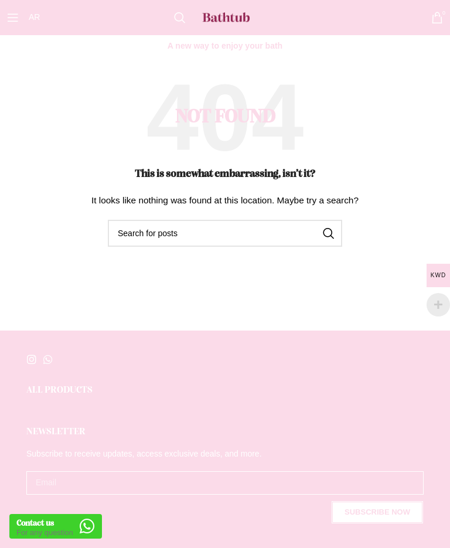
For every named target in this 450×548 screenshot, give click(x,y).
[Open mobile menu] (13, 18)
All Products (59, 390)
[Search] (180, 18)
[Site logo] (225, 17)
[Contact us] (88, 526)
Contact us (36, 523)
